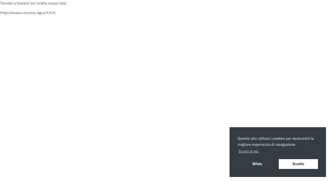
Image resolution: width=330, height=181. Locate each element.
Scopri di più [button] (248, 151)
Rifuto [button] (257, 164)
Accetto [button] (298, 164)
